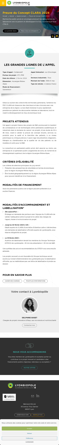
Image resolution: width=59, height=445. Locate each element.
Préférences (29, 438)
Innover (12, 16)
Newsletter (37, 415)
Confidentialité (30, 441)
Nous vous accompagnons (30, 31)
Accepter (29, 428)
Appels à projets (21, 16)
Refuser (29, 433)
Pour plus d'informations (35, 281)
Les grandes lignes (10, 31)
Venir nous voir (22, 415)
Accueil (5, 16)
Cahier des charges (12, 281)
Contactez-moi (29, 325)
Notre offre (29, 368)
